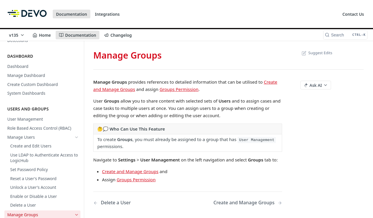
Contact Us (353, 14)
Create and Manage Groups (130, 171)
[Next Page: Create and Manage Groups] (247, 202)
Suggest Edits (316, 52)
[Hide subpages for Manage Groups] (76, 146)
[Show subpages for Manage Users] (76, 137)
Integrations (107, 14)
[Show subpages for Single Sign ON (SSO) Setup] (76, 173)
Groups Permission (178, 89)
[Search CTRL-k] (345, 35)
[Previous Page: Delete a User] (133, 202)
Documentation (71, 14)
